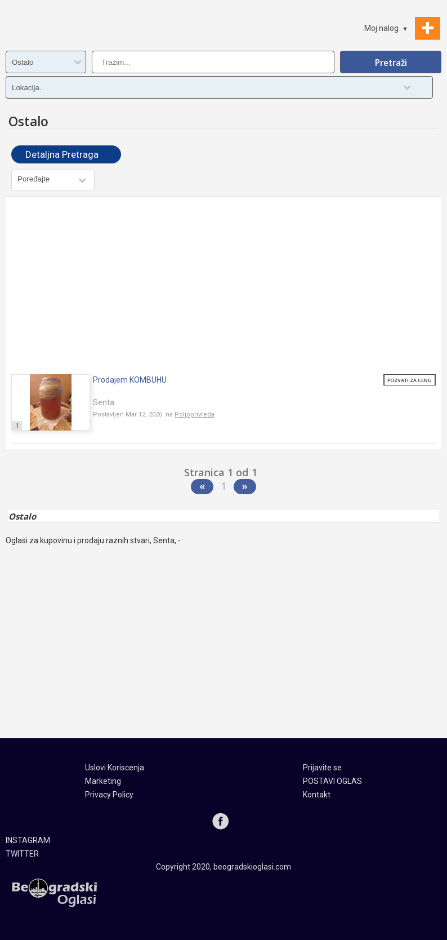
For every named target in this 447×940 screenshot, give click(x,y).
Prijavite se (322, 767)
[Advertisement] (223, 287)
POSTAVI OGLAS (332, 781)
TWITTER (22, 853)
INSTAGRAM (28, 840)
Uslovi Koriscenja (114, 767)
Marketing (103, 781)
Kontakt (316, 794)
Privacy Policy (109, 794)
